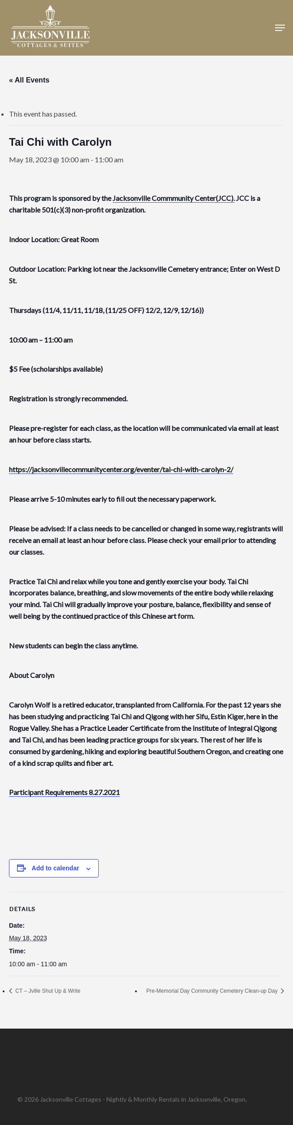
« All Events (29, 80)
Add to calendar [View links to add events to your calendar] (55, 868)
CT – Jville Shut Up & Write (47, 991)
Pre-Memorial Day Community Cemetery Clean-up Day (212, 991)
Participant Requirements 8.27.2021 (64, 792)
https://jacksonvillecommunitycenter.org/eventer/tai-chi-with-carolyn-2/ (121, 469)
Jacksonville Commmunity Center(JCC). (174, 198)
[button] (280, 27)
